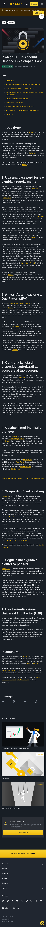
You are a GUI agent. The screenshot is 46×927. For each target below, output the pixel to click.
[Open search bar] (26, 4)
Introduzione (10, 80)
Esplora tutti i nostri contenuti (23, 854)
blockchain (32, 153)
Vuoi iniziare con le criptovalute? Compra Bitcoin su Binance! (23, 478)
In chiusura (9, 114)
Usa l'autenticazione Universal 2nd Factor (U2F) (22, 110)
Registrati (34, 4)
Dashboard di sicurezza (11, 670)
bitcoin (29, 663)
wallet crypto (27, 460)
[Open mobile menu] (42, 4)
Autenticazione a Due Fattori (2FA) (20, 303)
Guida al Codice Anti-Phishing (17, 540)
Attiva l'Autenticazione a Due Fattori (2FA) (20, 88)
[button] (42, 4)
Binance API (6, 569)
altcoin (35, 663)
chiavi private (15, 469)
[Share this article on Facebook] (14, 701)
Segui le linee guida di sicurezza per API (20, 106)
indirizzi (6, 441)
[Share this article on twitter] (3, 701)
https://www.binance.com (13, 517)
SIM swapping (18, 326)
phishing (6, 496)
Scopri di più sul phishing (14, 102)
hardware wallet (25, 467)
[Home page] (15, 4)
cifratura (41, 216)
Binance (31, 132)
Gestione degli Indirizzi (16, 439)
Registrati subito (23, 832)
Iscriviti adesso (38, 13)
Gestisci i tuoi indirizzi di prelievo (17, 99)
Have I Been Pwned (28, 263)
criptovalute (7, 198)
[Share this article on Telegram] (25, 701)
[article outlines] (41, 16)
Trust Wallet (20, 462)
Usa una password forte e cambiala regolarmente (23, 84)
